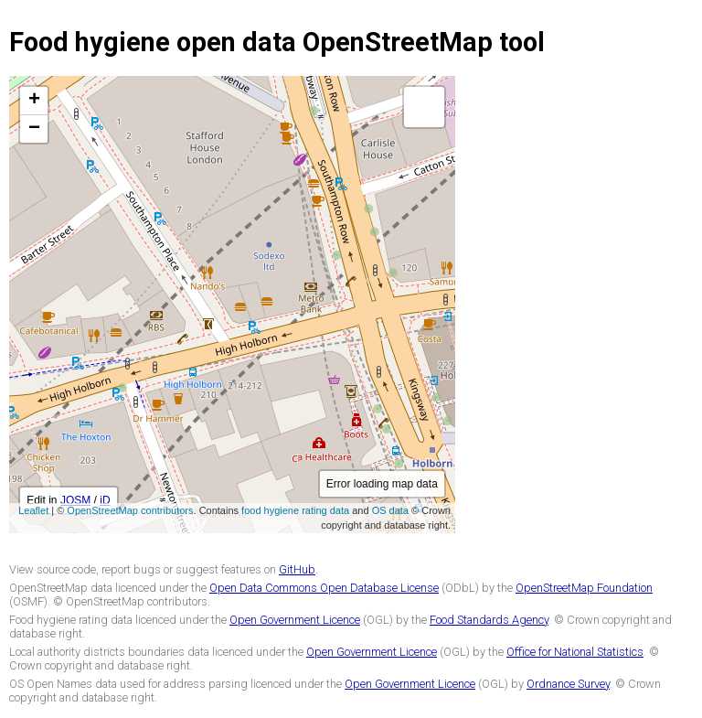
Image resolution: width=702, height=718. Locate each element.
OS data (390, 510)
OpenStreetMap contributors (130, 510)
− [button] (34, 129)
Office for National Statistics (575, 652)
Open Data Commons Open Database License (324, 588)
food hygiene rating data (295, 510)
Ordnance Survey (568, 684)
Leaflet (33, 510)
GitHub (297, 569)
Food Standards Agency (489, 620)
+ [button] (34, 100)
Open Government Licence (294, 620)
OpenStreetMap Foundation (584, 588)
